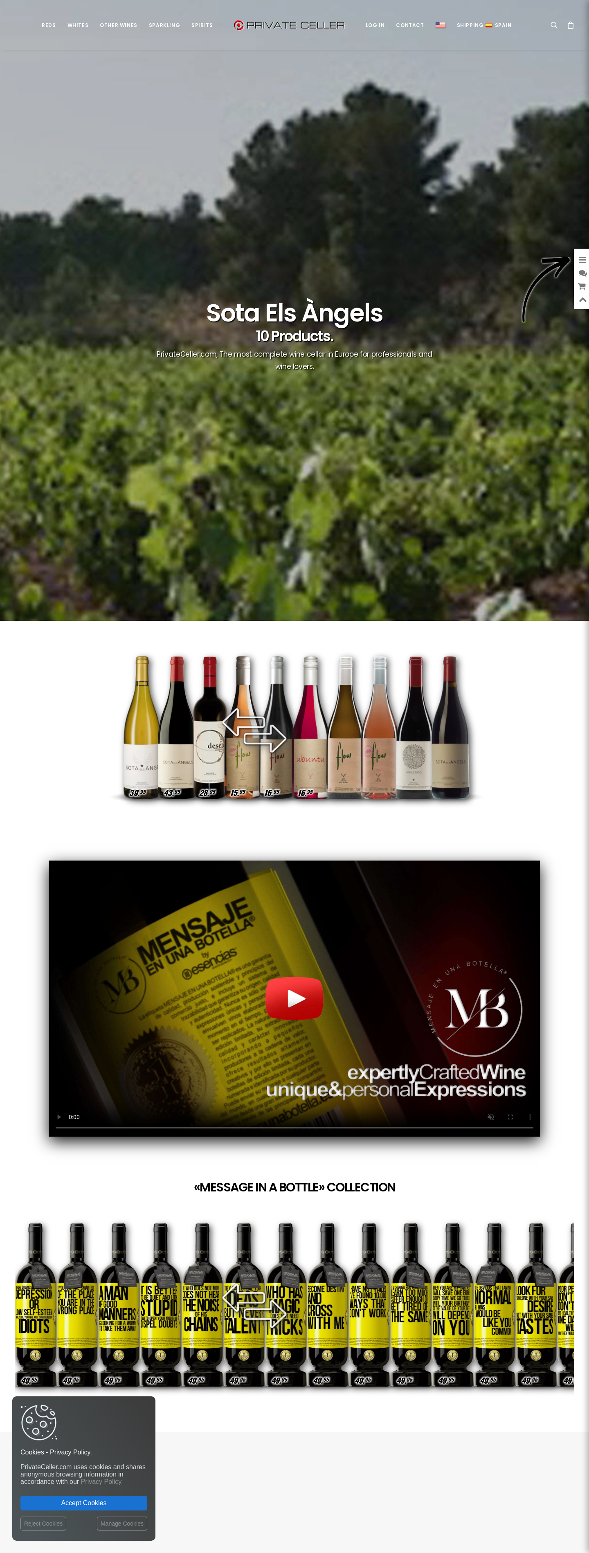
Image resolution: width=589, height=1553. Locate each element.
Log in (375, 25)
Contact (410, 25)
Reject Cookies (43, 1523)
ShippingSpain (484, 25)
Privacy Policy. (102, 1481)
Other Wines (118, 25)
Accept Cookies (83, 1502)
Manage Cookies (122, 1523)
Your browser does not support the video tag (294, 999)
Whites (78, 25)
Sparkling (164, 25)
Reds (49, 25)
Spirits (202, 25)
